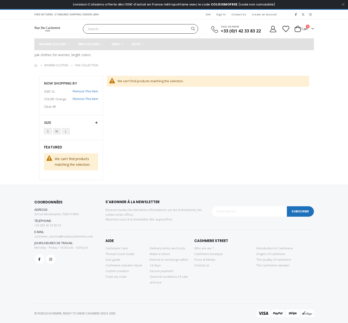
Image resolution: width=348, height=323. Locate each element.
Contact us (201, 265)
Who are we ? (204, 248)
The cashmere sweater (272, 265)
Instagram (50, 259)
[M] (57, 131)
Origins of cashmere (270, 254)
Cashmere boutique (208, 254)
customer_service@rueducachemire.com (63, 236)
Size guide (112, 259)
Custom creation (117, 271)
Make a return (160, 254)
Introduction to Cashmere (274, 248)
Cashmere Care (116, 248)
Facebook (39, 259)
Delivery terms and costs (167, 248)
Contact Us (238, 14)
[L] (66, 131)
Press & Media (204, 259)
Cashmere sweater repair (123, 265)
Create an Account (264, 14)
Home (36, 65)
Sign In (221, 14)
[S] (48, 131)
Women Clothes (56, 65)
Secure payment (161, 271)
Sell (208, 14)
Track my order (116, 276)
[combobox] (140, 29)
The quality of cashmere (273, 259)
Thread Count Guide (120, 254)
